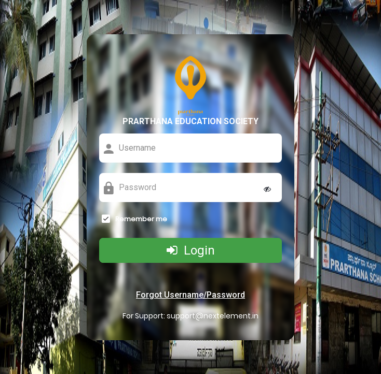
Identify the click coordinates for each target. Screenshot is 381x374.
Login (191, 250)
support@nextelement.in (212, 316)
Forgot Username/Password (190, 295)
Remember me (141, 219)
